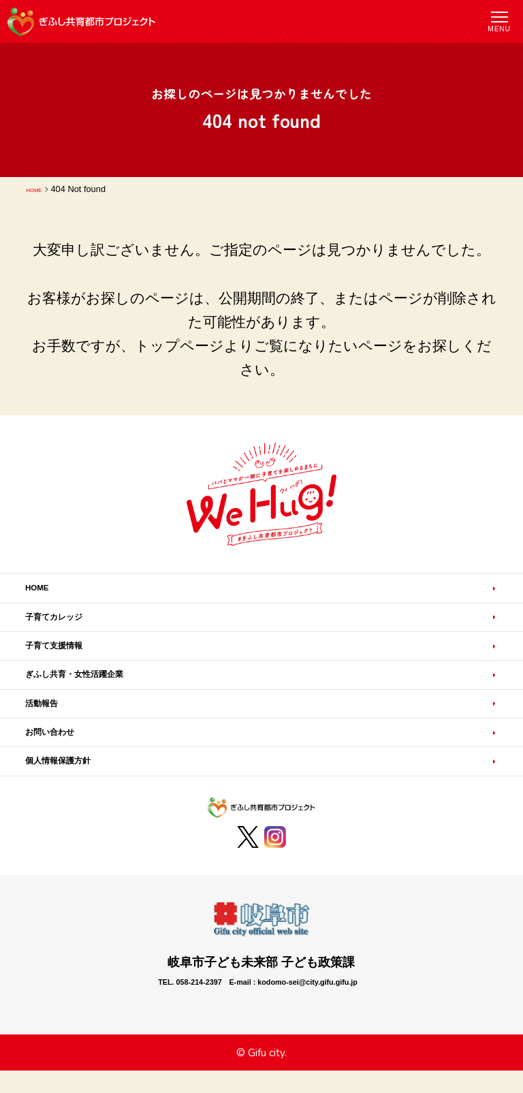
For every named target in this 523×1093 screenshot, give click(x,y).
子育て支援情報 (70, 665)
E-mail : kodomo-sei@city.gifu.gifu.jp (314, 1036)
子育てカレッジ (70, 628)
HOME (39, 189)
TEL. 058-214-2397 (142, 1036)
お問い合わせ (64, 775)
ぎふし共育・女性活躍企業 (102, 702)
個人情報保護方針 (77, 812)
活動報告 (51, 738)
